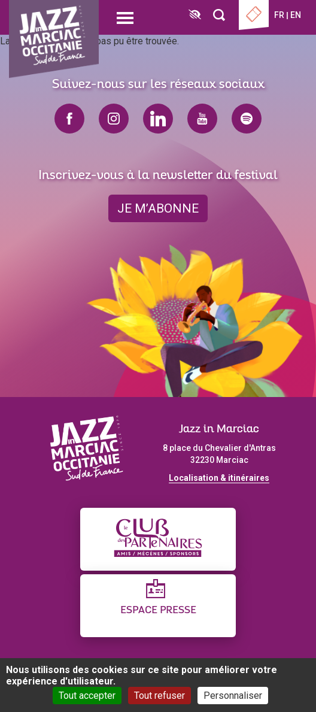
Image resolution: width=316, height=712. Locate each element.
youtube (202, 119)
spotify (247, 119)
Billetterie (254, 15)
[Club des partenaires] (158, 539)
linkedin (158, 119)
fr (279, 15)
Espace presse (158, 610)
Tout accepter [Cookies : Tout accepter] (87, 695)
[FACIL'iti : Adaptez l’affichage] (194, 15)
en (295, 15)
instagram (114, 119)
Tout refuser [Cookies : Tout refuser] (159, 695)
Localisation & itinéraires (219, 478)
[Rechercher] (219, 15)
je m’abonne (158, 208)
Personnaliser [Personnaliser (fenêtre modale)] (232, 695)
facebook (69, 119)
